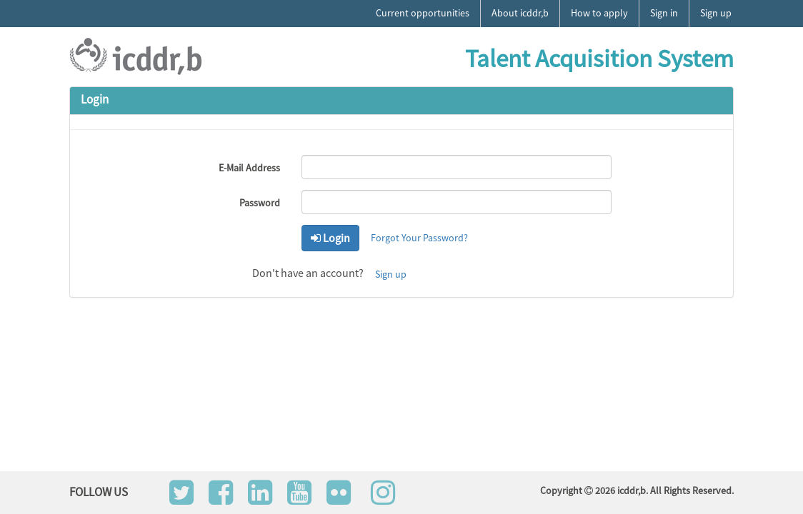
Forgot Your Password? (419, 237)
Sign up (391, 274)
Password (259, 202)
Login (330, 238)
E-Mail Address (249, 167)
